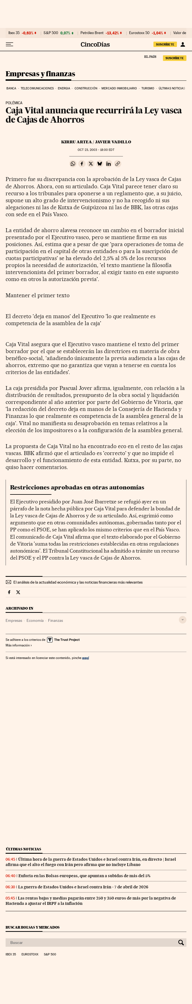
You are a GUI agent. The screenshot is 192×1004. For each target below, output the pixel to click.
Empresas (14, 620)
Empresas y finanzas (40, 74)
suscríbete (165, 44)
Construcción (86, 88)
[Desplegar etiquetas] (182, 620)
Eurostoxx (30, 954)
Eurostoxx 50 (139, 33)
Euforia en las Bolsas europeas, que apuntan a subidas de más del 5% (84, 875)
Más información (19, 645)
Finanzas (55, 620)
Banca (11, 88)
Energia (64, 88)
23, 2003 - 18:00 (96, 150)
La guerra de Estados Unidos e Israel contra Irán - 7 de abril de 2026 (83, 886)
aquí (85, 658)
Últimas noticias (172, 88)
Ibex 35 (14, 33)
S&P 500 (51, 33)
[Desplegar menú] (9, 44)
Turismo (148, 88)
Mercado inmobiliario (119, 88)
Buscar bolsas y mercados (33, 927)
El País (150, 56)
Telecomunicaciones (37, 88)
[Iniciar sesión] (182, 44)
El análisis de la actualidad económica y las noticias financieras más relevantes (78, 582)
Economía (35, 620)
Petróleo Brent (91, 33)
